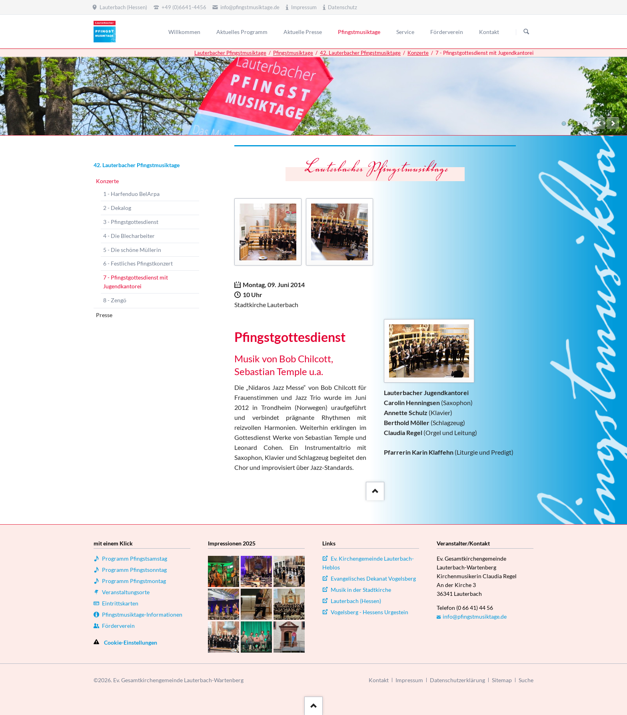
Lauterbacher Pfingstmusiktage (230, 53)
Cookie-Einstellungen (130, 642)
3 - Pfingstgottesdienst (130, 221)
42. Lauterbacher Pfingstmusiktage (360, 53)
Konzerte (418, 53)
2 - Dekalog (117, 207)
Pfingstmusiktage (293, 53)
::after (374, 489)
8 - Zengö (114, 300)
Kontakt (379, 680)
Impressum (409, 680)
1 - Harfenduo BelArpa (131, 193)
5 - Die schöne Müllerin (132, 249)
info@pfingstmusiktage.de (475, 616)
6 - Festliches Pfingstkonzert (138, 263)
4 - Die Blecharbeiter (129, 235)
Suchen (526, 32)
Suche (526, 680)
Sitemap (502, 680)
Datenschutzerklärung (457, 680)
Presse (104, 315)
